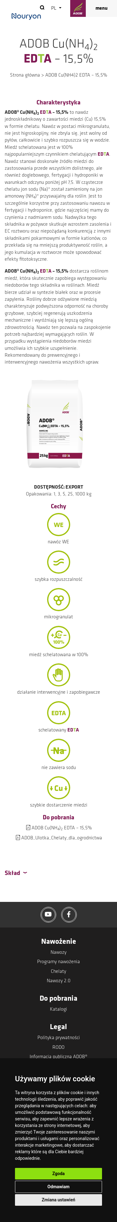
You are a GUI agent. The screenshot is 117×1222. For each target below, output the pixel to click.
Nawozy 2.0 (59, 980)
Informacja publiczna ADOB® (58, 1056)
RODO (58, 1047)
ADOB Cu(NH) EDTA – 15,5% (62, 828)
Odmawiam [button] (58, 1186)
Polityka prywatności (58, 1037)
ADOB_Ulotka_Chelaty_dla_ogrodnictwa (61, 838)
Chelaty (58, 971)
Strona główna (25, 75)
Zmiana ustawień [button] (58, 1199)
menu (101, 8)
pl (54, 8)
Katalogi (58, 1009)
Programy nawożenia (58, 961)
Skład (12, 873)
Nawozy (58, 952)
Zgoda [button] (58, 1173)
